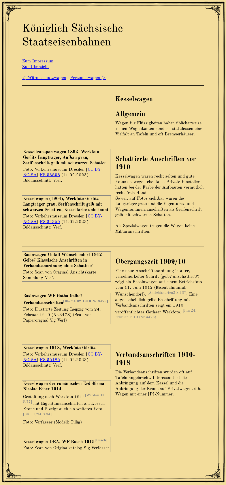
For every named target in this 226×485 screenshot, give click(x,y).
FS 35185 (50, 360)
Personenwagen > (88, 78)
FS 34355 (50, 222)
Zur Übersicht (35, 67)
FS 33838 (50, 175)
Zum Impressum (37, 61)
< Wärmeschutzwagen (44, 78)
